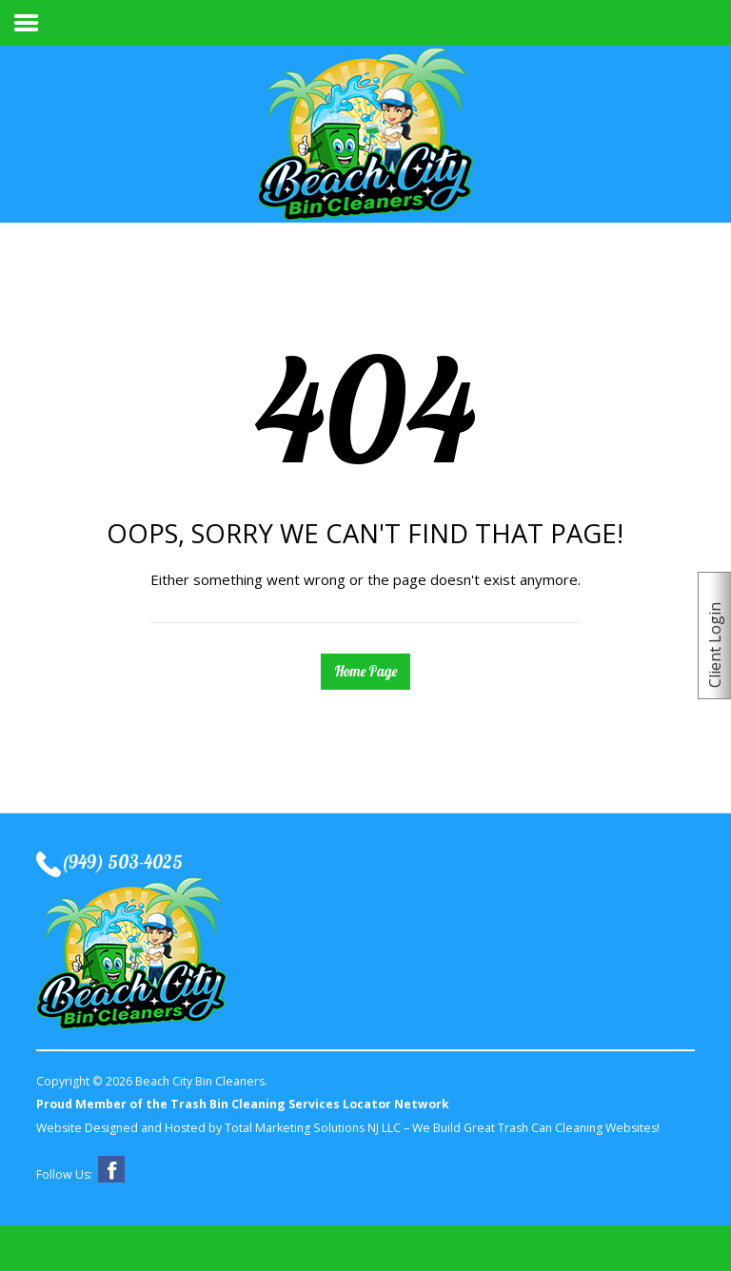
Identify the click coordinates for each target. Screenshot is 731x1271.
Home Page (365, 671)
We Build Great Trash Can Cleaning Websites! (536, 1128)
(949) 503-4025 (122, 862)
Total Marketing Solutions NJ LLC (313, 1128)
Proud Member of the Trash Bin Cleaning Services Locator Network (242, 1104)
